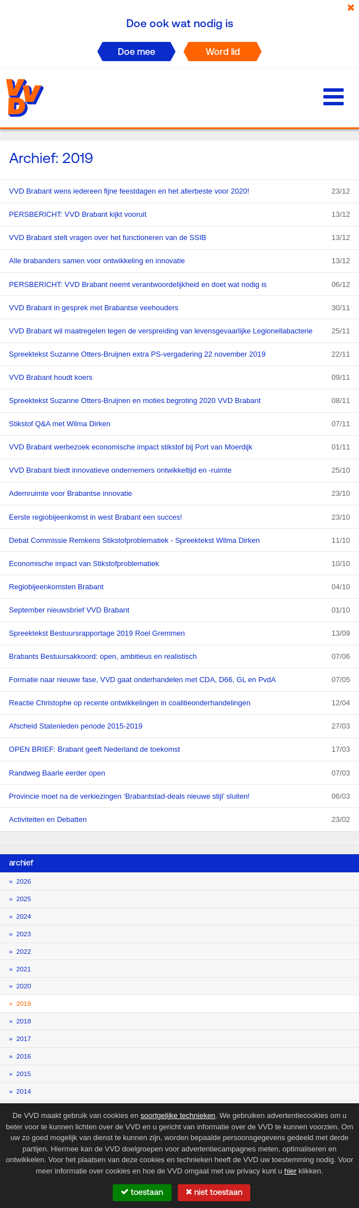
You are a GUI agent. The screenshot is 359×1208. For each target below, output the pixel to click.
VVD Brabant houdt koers (179, 377)
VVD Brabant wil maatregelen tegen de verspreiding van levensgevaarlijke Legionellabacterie (179, 331)
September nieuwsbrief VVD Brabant (179, 610)
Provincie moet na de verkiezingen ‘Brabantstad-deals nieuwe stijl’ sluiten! (179, 796)
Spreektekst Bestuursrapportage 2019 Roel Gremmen (179, 633)
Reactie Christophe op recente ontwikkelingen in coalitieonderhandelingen (179, 703)
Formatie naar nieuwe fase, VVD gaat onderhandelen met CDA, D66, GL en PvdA (179, 680)
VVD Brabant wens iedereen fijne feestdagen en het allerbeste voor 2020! (179, 191)
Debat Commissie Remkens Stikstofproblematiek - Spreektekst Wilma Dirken (179, 540)
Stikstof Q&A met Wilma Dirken (179, 424)
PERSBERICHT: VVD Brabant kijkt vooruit (179, 214)
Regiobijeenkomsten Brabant (179, 587)
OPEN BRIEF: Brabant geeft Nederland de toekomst (179, 749)
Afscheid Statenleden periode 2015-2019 (179, 726)
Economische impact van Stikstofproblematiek (179, 563)
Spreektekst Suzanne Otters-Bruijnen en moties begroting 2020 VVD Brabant (179, 400)
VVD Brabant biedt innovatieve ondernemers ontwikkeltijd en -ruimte (179, 470)
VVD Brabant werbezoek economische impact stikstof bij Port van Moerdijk (179, 447)
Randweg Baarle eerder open (179, 773)
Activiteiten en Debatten (179, 819)
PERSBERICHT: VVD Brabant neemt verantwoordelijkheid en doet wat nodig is (179, 284)
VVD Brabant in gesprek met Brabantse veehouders (179, 308)
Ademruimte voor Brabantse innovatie (179, 493)
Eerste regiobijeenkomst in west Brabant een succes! (179, 517)
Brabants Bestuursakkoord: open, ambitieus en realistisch (179, 656)
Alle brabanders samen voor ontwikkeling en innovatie (179, 261)
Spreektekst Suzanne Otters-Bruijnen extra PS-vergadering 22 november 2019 (179, 354)
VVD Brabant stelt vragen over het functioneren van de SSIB (179, 237)
